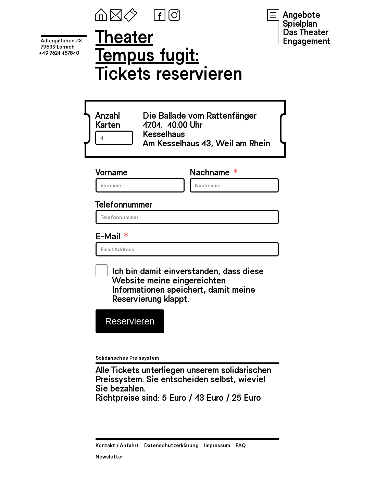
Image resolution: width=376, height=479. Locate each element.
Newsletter (109, 456)
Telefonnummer (124, 204)
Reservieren (129, 321)
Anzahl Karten (107, 119)
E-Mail (108, 235)
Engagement (306, 40)
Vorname (112, 171)
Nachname (210, 171)
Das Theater (305, 31)
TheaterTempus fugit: (147, 45)
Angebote (301, 14)
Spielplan (300, 22)
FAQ (241, 445)
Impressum (217, 445)
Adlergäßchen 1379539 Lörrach (61, 43)
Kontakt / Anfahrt (117, 445)
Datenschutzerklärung (171, 445)
